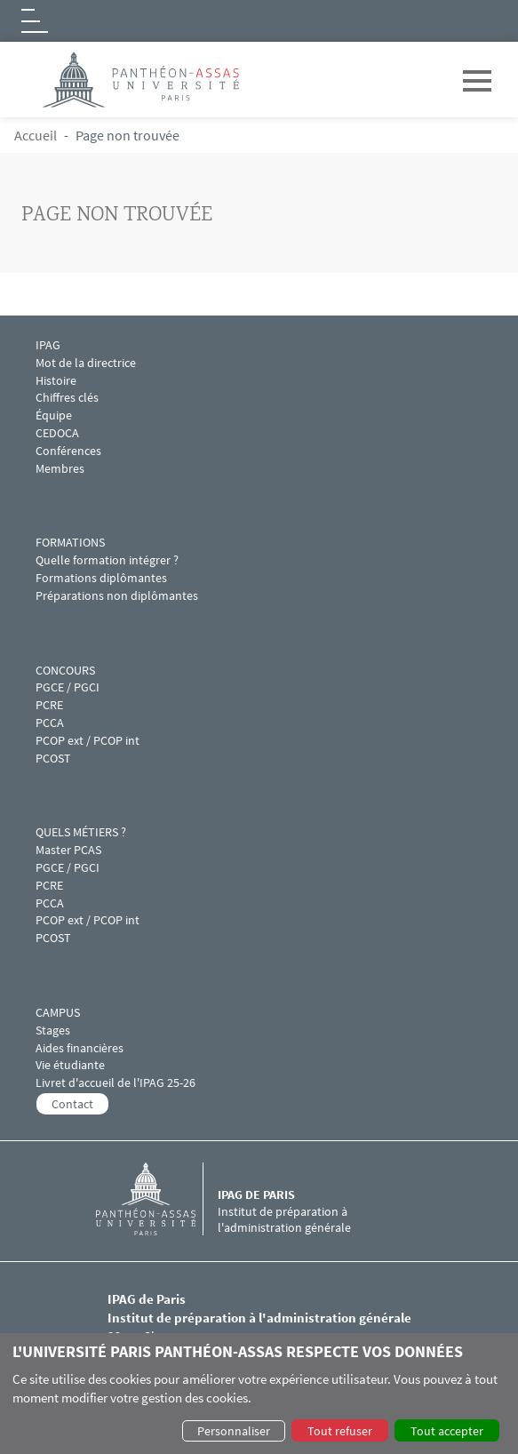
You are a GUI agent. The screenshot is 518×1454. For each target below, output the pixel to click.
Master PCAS (68, 850)
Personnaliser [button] (233, 1431)
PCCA (50, 723)
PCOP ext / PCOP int (87, 740)
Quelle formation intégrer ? (107, 560)
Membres (60, 468)
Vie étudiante (70, 1065)
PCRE (49, 705)
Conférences (70, 451)
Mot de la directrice (86, 363)
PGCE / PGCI (68, 687)
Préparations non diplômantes (117, 595)
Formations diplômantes (101, 578)
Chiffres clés (67, 397)
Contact (72, 1104)
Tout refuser (339, 1431)
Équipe (54, 415)
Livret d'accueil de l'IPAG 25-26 (115, 1082)
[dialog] (259, 1393)
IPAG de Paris (256, 1194)
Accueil (35, 135)
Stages (53, 1030)
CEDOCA (57, 433)
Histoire (56, 380)
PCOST (53, 758)
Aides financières (80, 1048)
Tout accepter (446, 1431)
